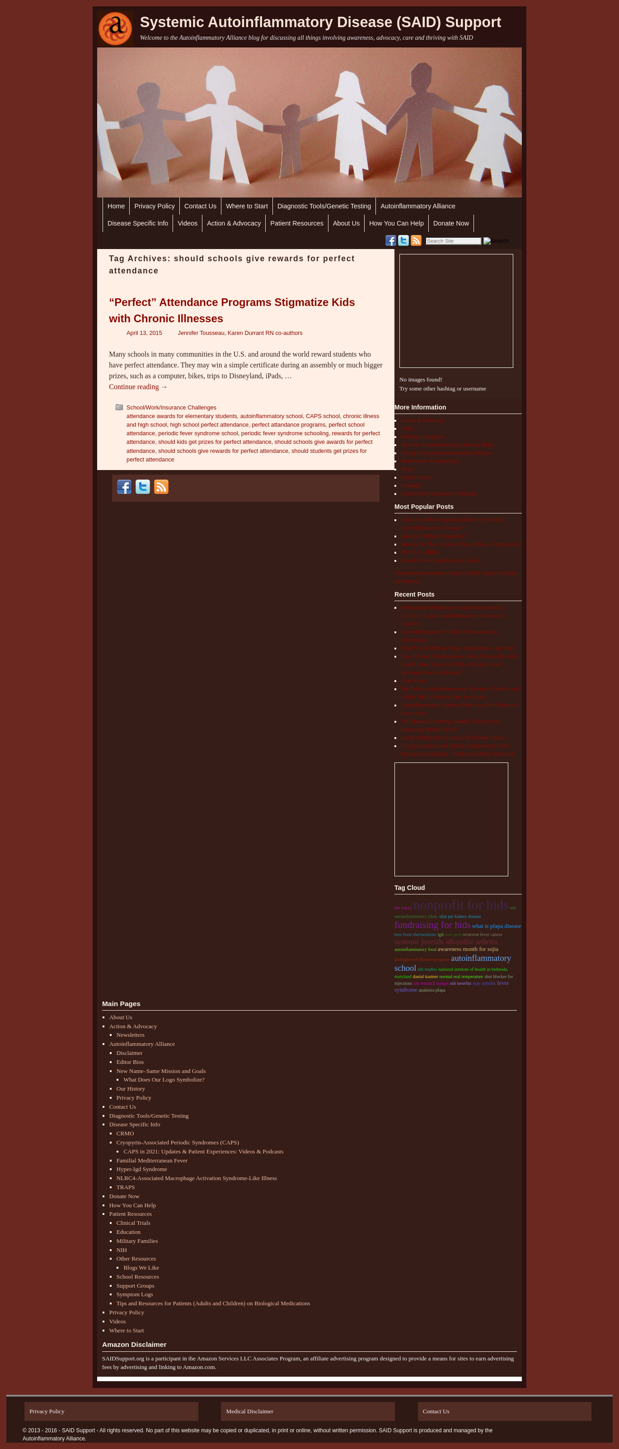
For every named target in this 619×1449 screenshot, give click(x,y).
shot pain (453, 934)
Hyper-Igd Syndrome (142, 1169)
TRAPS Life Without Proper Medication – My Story (458, 648)
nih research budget (431, 983)
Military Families (137, 1240)
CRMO (125, 1133)
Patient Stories (416, 477)
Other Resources (136, 1258)
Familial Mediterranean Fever (152, 1160)
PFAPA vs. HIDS (419, 552)
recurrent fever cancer (482, 934)
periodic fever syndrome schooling (284, 433)
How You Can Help (396, 223)
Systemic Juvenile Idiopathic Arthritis (446, 942)
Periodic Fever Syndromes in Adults (440, 560)
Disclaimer (130, 1052)
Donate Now (451, 223)
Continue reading (138, 386)
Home (116, 206)
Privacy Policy (154, 206)
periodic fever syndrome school (198, 433)
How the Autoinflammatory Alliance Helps (447, 445)
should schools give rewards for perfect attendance (223, 450)
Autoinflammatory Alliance (417, 206)
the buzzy (403, 907)
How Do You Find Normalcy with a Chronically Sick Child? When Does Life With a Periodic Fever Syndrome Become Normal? (458, 664)
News (407, 469)
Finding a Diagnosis (423, 436)
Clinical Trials (133, 1222)
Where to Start (247, 206)
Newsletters (131, 1034)
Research (411, 485)
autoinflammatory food (415, 949)
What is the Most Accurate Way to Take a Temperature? (461, 544)
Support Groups (136, 1285)
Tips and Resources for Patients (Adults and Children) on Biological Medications (213, 1303)
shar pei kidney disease (460, 916)
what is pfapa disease (496, 926)
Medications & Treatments (430, 461)
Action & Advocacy (234, 223)
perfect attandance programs (288, 424)
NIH (122, 1250)
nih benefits (460, 983)
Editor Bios (130, 1062)
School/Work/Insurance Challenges (171, 407)
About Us (346, 223)
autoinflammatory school (271, 416)
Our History (131, 1088)
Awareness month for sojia (467, 949)
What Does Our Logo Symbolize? (163, 1079)
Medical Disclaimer (249, 1411)
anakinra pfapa (432, 990)
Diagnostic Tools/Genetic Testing (324, 206)
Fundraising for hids (432, 924)
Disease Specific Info (138, 223)
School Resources (138, 1276)
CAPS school (323, 416)
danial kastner (425, 976)
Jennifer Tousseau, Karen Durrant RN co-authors (240, 332)
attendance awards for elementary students (182, 416)
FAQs (407, 428)
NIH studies (427, 969)
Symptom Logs (135, 1294)
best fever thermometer (415, 934)
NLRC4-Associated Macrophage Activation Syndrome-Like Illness (197, 1178)
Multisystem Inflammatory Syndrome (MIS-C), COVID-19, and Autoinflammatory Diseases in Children (452, 615)
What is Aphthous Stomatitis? (433, 536)
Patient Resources (297, 223)
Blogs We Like (141, 1267)
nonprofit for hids (461, 904)
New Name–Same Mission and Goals (161, 1071)
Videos (187, 223)
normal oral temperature (461, 976)
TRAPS (126, 1187)
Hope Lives (413, 680)
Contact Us (200, 206)
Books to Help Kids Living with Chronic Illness (453, 737)
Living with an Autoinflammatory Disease (446, 453)
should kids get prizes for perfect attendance (214, 441)
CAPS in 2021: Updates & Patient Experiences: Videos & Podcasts (203, 1151)
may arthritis (484, 983)
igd (441, 934)
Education (129, 1231)
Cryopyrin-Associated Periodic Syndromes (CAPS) (178, 1142)
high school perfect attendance (209, 424)
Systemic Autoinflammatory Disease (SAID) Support (321, 22)
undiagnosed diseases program (422, 959)
